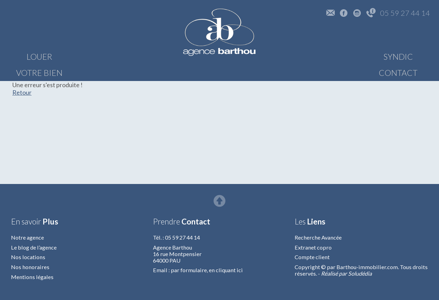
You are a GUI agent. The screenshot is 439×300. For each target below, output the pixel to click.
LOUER (39, 56)
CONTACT (401, 56)
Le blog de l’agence (34, 247)
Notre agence (27, 237)
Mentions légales (32, 277)
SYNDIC (333, 56)
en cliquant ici (226, 270)
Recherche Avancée (318, 237)
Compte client (312, 257)
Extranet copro (313, 247)
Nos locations (28, 257)
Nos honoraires (30, 267)
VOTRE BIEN (107, 56)
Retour (22, 92)
